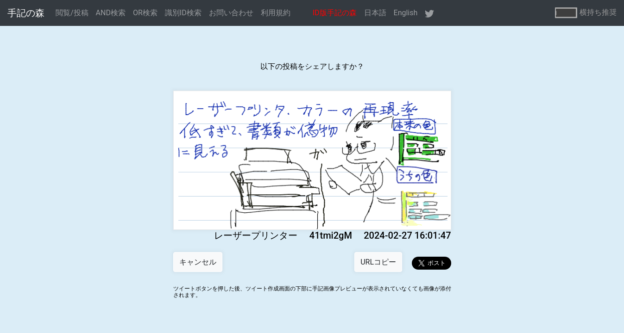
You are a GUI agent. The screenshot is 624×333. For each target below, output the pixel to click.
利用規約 (275, 12)
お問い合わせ (231, 12)
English (406, 12)
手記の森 (25, 12)
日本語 (375, 12)
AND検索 (111, 12)
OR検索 (145, 12)
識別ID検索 (183, 12)
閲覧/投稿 (72, 12)
